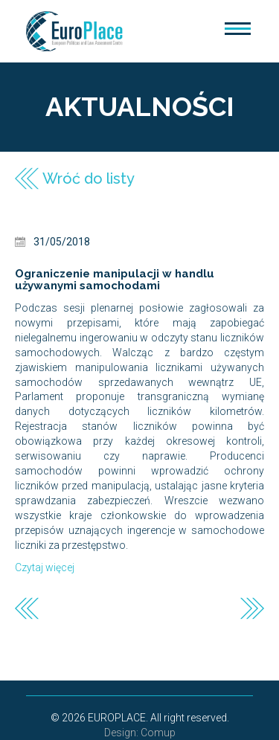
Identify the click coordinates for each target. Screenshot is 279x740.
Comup (158, 733)
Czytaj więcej (44, 567)
